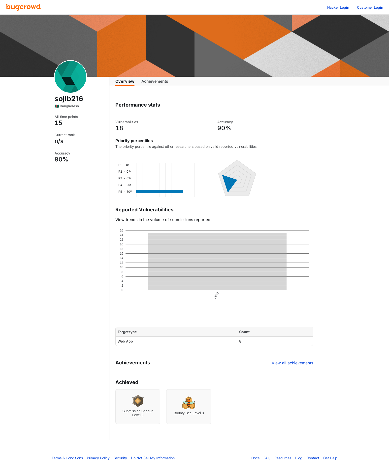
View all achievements (292, 366)
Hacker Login (338, 7)
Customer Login (370, 7)
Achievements (154, 83)
